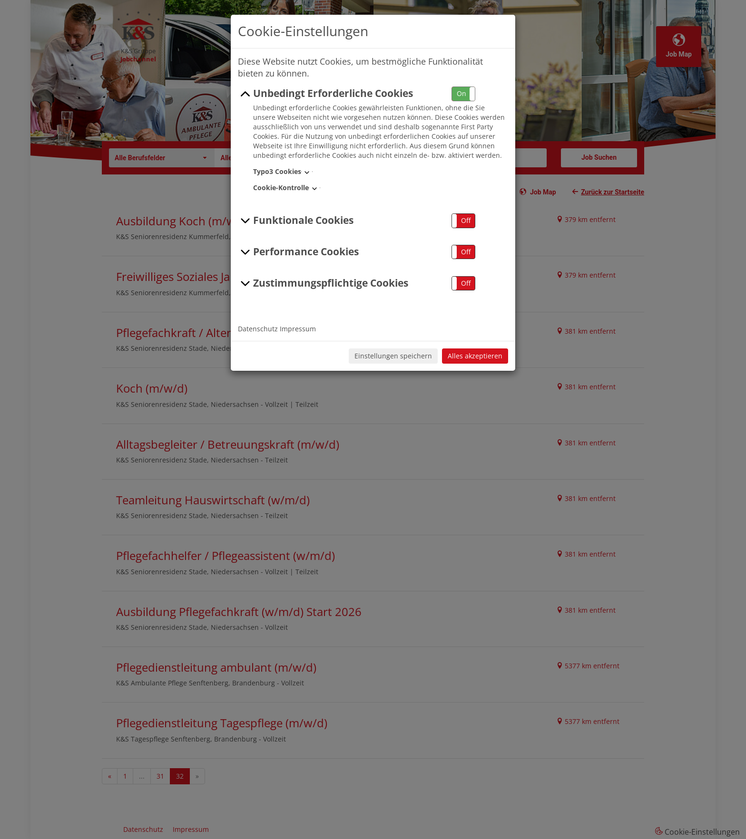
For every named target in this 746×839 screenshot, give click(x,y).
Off (466, 220)
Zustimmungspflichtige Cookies (323, 283)
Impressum (298, 328)
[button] (463, 94)
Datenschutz (258, 328)
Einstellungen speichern (393, 355)
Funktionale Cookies (295, 220)
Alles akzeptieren (475, 355)
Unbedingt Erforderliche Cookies (325, 94)
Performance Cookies (298, 252)
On (461, 93)
